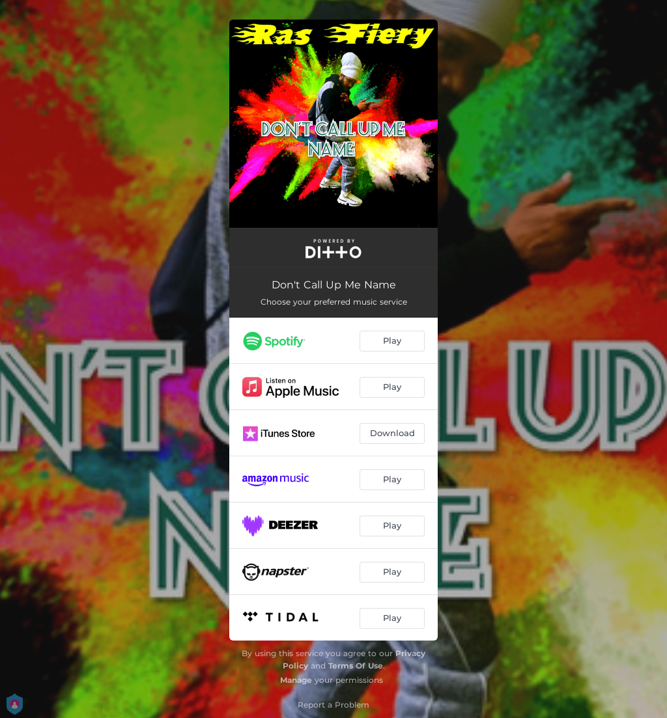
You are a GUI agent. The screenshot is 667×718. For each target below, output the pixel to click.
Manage (296, 680)
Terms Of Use (355, 665)
